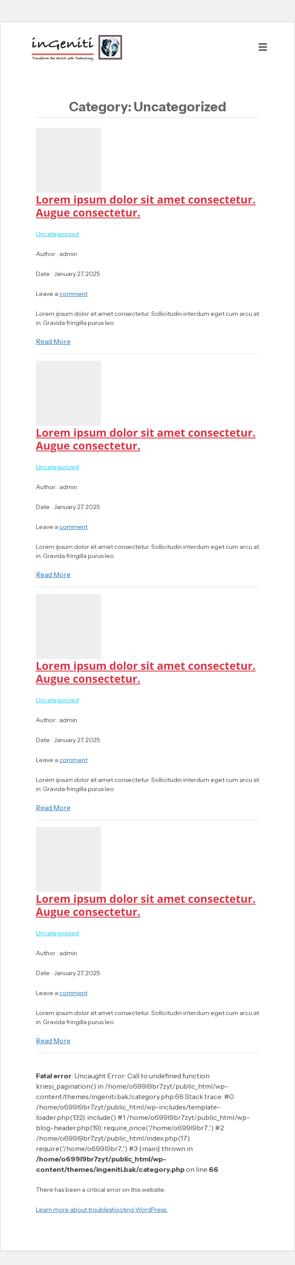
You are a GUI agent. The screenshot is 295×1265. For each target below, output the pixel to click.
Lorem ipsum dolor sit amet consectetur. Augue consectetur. (146, 206)
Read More (53, 341)
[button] (262, 47)
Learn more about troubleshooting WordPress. (102, 1209)
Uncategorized (57, 234)
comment (73, 294)
